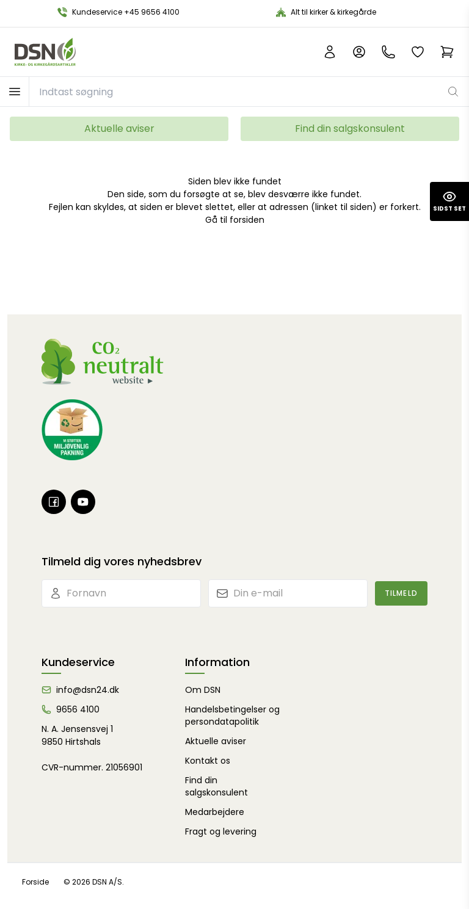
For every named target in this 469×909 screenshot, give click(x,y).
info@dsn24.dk (87, 690)
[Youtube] (83, 502)
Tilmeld (401, 593)
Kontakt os (207, 761)
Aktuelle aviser (119, 128)
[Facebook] (54, 502)
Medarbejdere (214, 812)
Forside (35, 882)
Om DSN (202, 690)
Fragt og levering (220, 831)
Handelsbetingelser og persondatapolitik (232, 715)
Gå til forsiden (234, 220)
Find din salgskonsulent (350, 128)
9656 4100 (78, 709)
